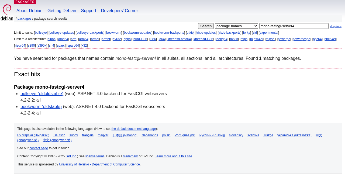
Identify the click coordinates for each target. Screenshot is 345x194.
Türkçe (268, 135)
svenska (253, 135)
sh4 (51, 45)
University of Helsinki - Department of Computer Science (99, 164)
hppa (127, 39)
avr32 (117, 39)
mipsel (270, 39)
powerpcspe (301, 39)
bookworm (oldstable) (41, 106)
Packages (24, 18)
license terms (95, 156)
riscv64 (20, 45)
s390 (31, 45)
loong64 (221, 39)
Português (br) (185, 135)
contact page (38, 148)
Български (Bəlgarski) (33, 135)
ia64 (161, 39)
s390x (41, 45)
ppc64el (330, 39)
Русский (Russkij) (212, 135)
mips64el (256, 39)
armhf (106, 39)
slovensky (236, 135)
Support (88, 10)
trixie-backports (229, 32)
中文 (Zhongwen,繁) (57, 140)
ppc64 (317, 39)
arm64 (83, 39)
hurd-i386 (140, 39)
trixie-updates (206, 32)
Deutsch (59, 135)
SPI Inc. (71, 156)
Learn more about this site (173, 156)
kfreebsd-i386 (203, 39)
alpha (52, 39)
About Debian (29, 10)
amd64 (63, 39)
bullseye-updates (61, 32)
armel (95, 39)
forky (246, 32)
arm (74, 39)
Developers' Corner (119, 10)
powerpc (284, 39)
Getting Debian (61, 10)
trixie (190, 32)
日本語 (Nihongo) (125, 135)
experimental (269, 32)
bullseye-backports (90, 32)
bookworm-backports (169, 32)
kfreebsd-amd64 (179, 39)
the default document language (134, 129)
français (88, 135)
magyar (103, 135)
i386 (153, 39)
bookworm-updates (137, 32)
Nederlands (150, 135)
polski (166, 135)
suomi (74, 135)
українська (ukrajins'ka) (294, 135)
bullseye (41, 32)
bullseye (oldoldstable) (41, 93)
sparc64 (73, 45)
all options (335, 26)
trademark (130, 156)
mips (244, 39)
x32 (84, 45)
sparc (61, 45)
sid (255, 32)
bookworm (113, 32)
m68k (234, 39)
